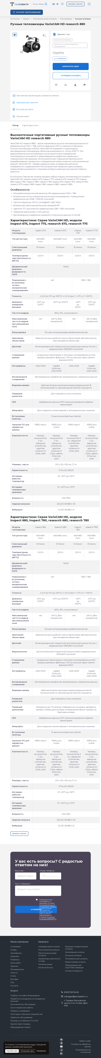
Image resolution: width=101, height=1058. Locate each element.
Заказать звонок (75, 4)
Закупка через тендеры (20, 1024)
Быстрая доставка (24, 109)
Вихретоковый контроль (75, 962)
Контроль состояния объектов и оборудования (66, 45)
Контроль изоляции (73, 955)
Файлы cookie (85, 1041)
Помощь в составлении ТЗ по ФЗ (24, 1021)
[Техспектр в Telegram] (57, 4)
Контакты (14, 986)
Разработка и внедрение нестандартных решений (27, 1000)
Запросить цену (70, 66)
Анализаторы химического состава (49, 960)
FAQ (12, 982)
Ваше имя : (20, 870)
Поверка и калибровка (20, 1011)
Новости (14, 973)
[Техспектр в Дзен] (61, 1050)
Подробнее (58, 53)
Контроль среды (45, 964)
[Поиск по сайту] (46, 4)
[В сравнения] (65, 84)
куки (33, 1045)
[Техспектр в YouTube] (61, 1046)
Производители (17, 969)
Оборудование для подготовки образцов (74, 966)
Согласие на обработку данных (81, 1045)
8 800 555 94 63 (71, 992)
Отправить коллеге (71, 76)
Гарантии (14, 966)
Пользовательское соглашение (83, 1051)
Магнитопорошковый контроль (47, 954)
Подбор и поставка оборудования (25, 995)
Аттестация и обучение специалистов (26, 1014)
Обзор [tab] (15, 125)
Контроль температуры (62, 40)
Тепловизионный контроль (76, 959)
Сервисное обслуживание (21, 1017)
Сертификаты (16, 953)
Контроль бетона (45, 968)
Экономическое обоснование (23, 1004)
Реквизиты (14, 960)
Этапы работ (15, 963)
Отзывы (13, 950)
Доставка (14, 979)
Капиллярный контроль (75, 952)
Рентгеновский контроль (48, 950)
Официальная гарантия (27, 102)
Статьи (13, 976)
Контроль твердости (73, 971)
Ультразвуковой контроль (49, 947)
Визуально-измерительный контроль (76, 948)
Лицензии (14, 956)
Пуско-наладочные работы (21, 1008)
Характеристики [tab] (30, 125)
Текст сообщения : (23, 884)
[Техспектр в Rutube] (61, 1053)
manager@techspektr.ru (75, 996)
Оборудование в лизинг (20, 1027)
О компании (15, 947)
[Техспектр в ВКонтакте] (53, 4)
